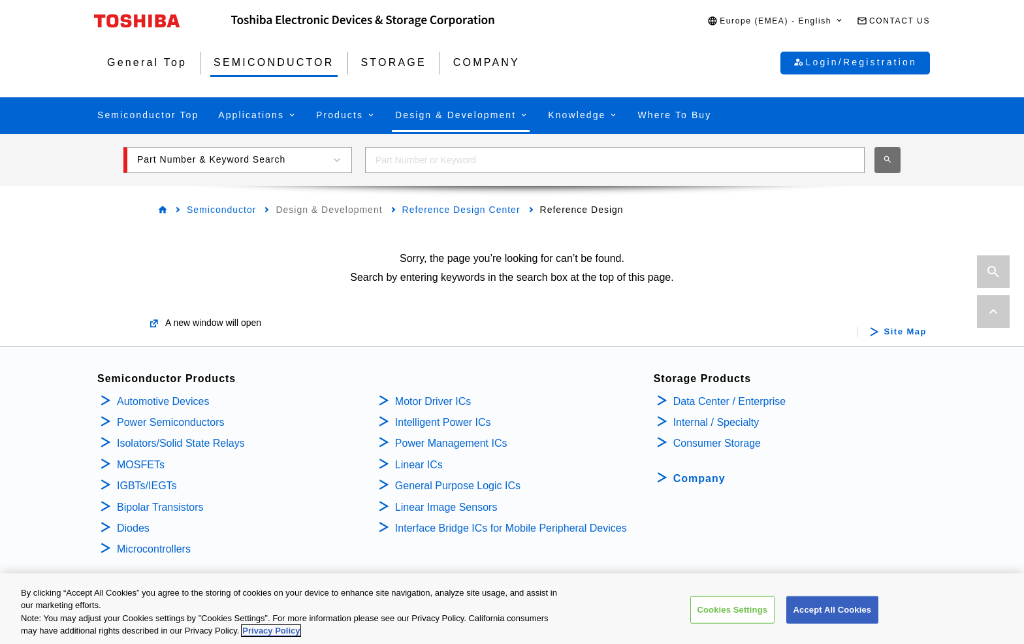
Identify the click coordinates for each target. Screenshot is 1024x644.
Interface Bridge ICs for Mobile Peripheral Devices (511, 528)
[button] (775, 21)
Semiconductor (221, 209)
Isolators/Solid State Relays (181, 443)
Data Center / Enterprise (729, 401)
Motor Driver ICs (433, 401)
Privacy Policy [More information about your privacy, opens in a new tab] (271, 631)
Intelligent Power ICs (443, 422)
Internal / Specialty (716, 422)
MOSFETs (141, 464)
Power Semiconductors (171, 422)
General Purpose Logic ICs (457, 485)
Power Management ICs (451, 443)
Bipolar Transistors (160, 507)
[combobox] (615, 160)
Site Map (905, 331)
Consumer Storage (717, 443)
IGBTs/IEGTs (147, 485)
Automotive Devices (163, 401)
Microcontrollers (154, 549)
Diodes (133, 528)
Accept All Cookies (832, 610)
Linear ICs (419, 464)
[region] (512, 608)
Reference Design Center (461, 209)
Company (699, 478)
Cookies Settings (732, 610)
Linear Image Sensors (446, 507)
